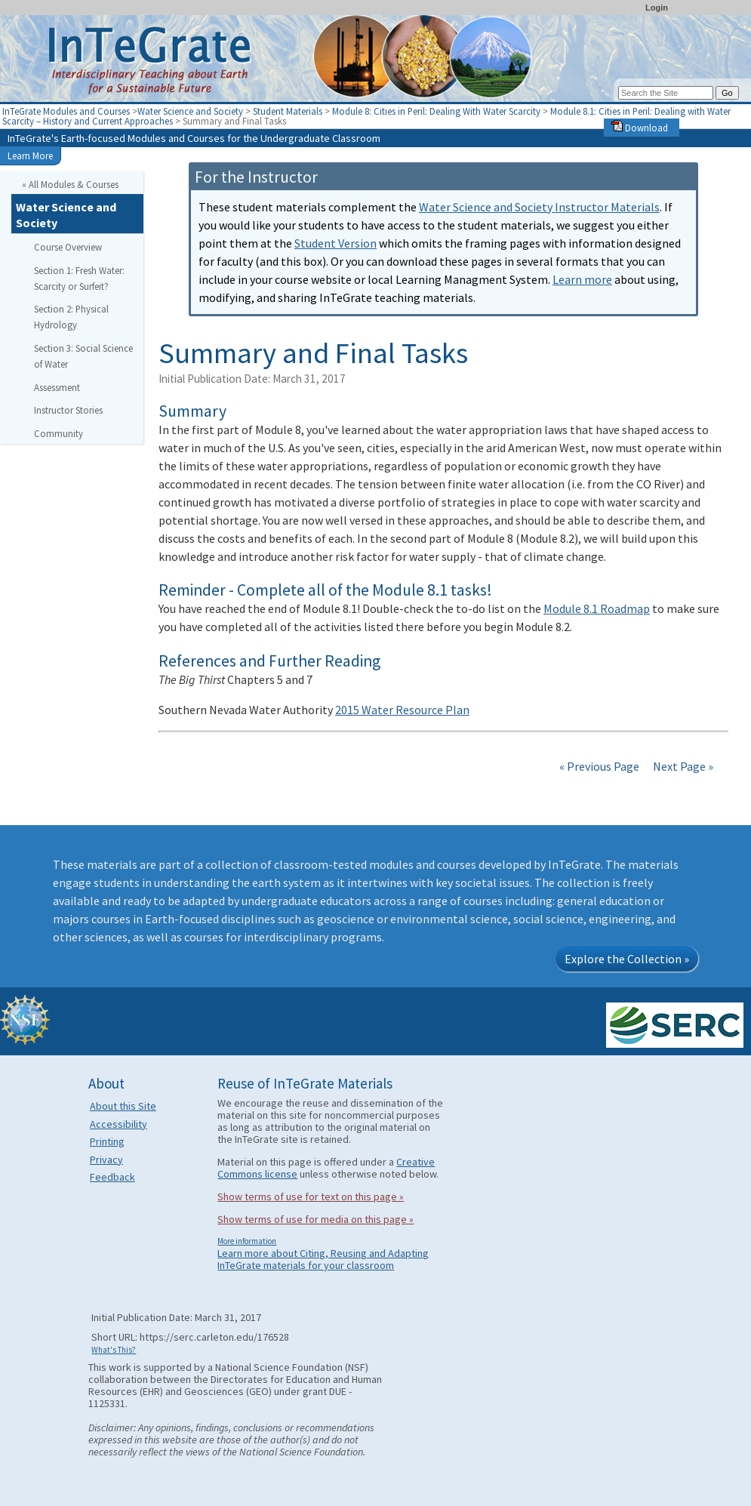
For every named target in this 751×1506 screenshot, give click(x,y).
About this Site (123, 1106)
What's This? (113, 1349)
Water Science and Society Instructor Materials (539, 206)
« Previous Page (599, 766)
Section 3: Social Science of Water (83, 356)
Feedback (112, 1177)
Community (58, 433)
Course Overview (68, 247)
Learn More (30, 155)
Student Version (335, 243)
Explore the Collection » (627, 958)
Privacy (106, 1159)
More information (246, 1241)
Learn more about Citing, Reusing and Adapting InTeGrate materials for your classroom (323, 1259)
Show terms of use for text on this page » (310, 1196)
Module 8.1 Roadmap (596, 608)
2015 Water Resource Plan (402, 709)
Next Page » (682, 766)
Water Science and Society (190, 111)
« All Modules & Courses (70, 184)
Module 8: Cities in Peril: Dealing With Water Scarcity (437, 111)
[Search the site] (665, 93)
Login (656, 7)
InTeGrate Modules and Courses (66, 111)
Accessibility (118, 1124)
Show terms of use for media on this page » (315, 1219)
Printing (107, 1141)
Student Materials (287, 111)
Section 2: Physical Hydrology (71, 317)
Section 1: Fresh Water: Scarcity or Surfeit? (79, 278)
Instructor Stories (68, 410)
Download (639, 128)
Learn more (582, 279)
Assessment (57, 387)
